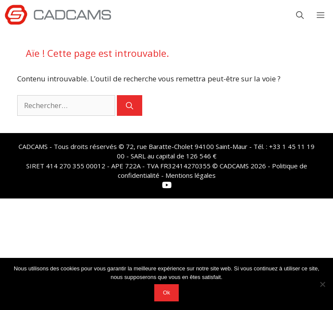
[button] (300, 15)
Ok (166, 292)
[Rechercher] (129, 105)
